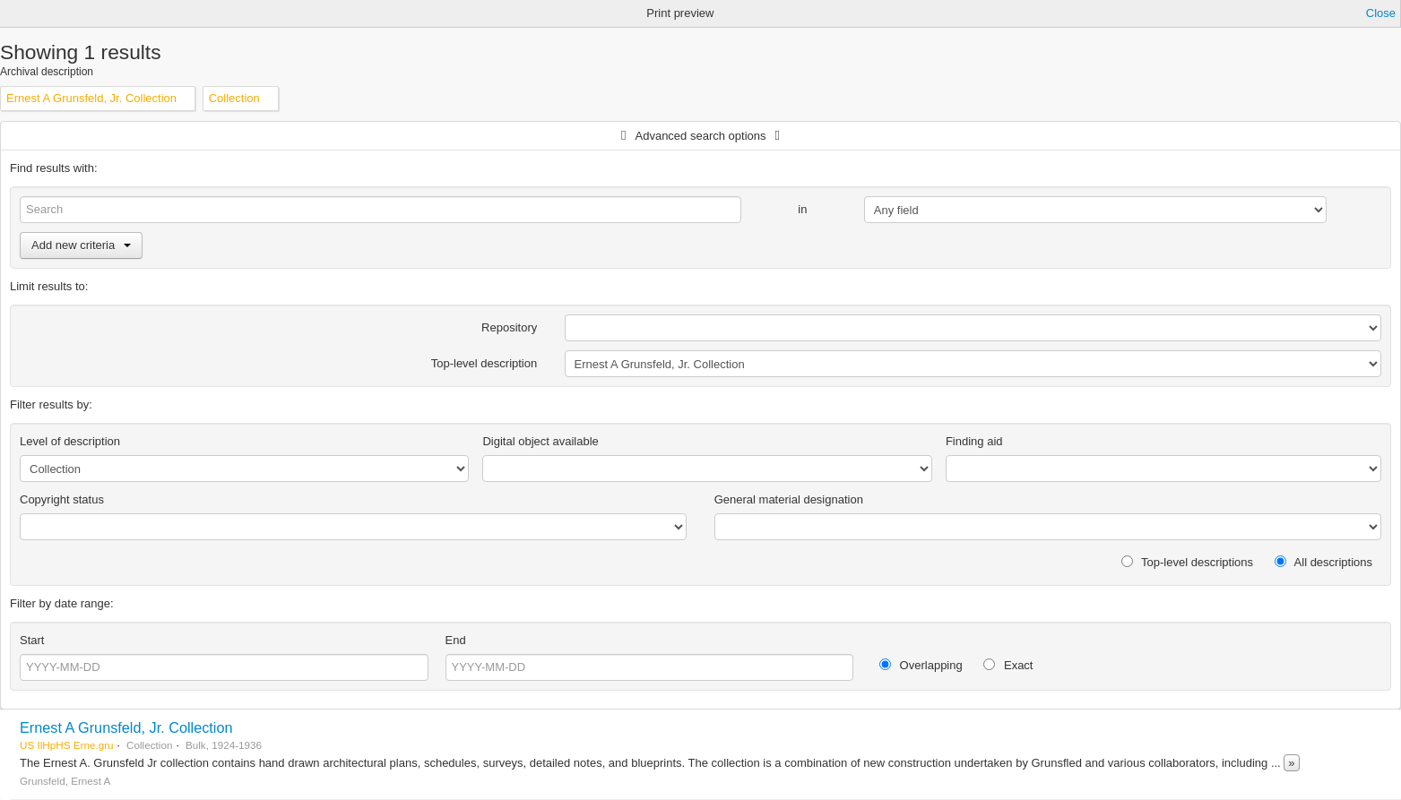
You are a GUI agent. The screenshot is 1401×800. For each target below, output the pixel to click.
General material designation (788, 499)
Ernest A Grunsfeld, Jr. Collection (126, 727)
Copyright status (62, 499)
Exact (1008, 665)
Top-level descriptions (1187, 562)
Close (1381, 13)
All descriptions (1323, 562)
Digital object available (540, 441)
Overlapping (921, 665)
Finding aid (974, 441)
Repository (509, 327)
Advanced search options (701, 135)
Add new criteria (81, 245)
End (455, 640)
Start (32, 640)
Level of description (70, 441)
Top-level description (484, 363)
